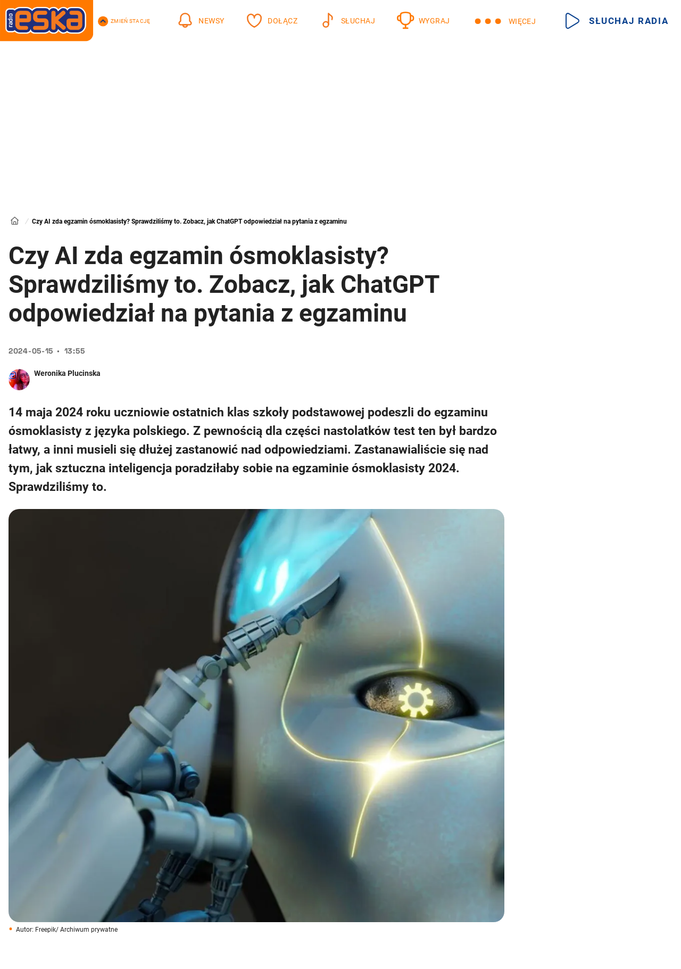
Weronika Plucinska (67, 373)
